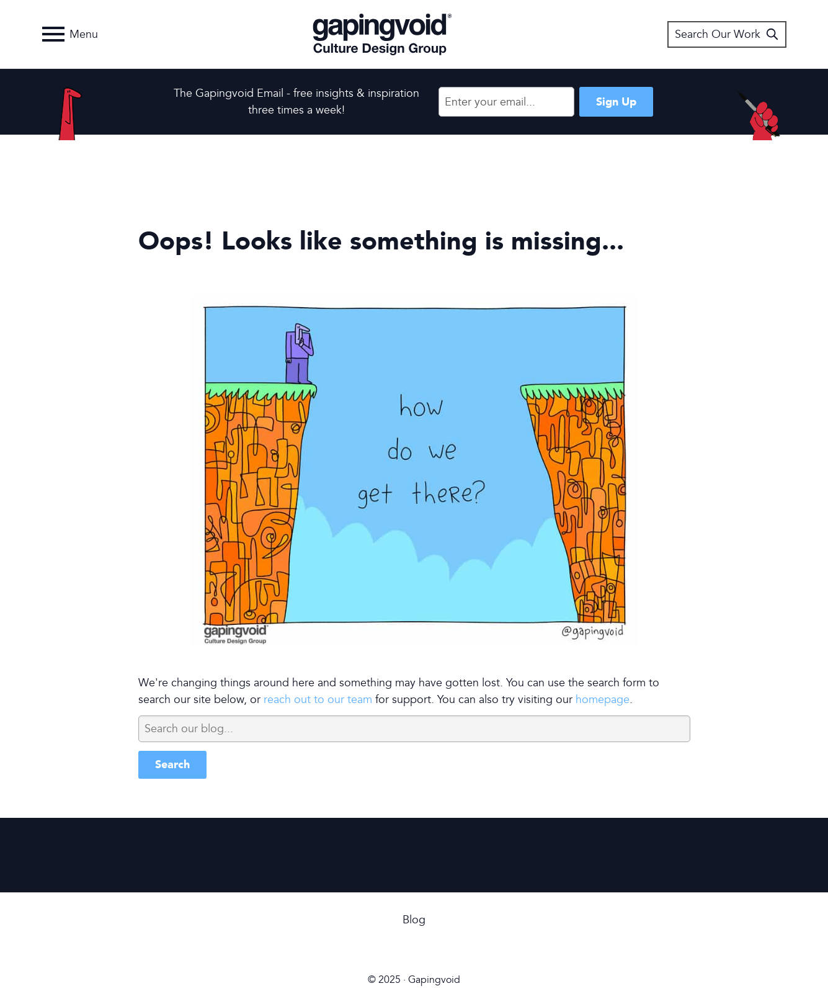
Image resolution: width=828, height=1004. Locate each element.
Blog (414, 920)
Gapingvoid (382, 34)
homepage (603, 699)
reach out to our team (318, 699)
